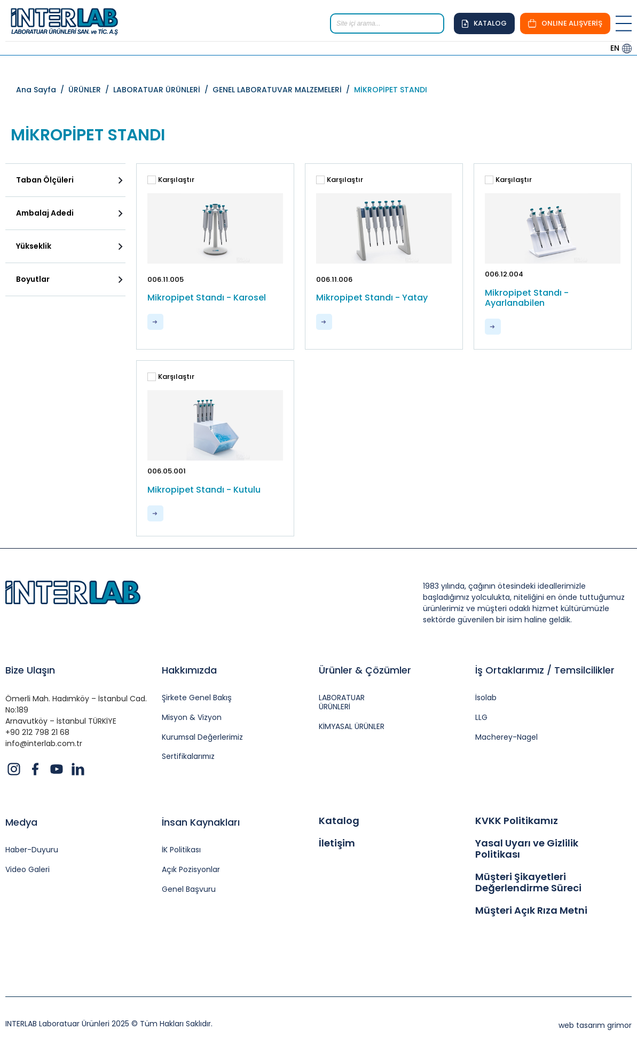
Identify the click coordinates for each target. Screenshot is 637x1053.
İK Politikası (181, 849)
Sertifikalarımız (189, 757)
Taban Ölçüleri (45, 180)
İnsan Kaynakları (201, 822)
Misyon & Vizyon (192, 717)
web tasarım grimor (595, 1025)
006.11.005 (165, 279)
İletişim (337, 843)
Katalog (339, 821)
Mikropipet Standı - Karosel (206, 297)
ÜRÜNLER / (90, 89)
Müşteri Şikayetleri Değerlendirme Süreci (528, 882)
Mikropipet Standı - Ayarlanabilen (527, 298)
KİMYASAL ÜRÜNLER (352, 726)
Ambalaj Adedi (45, 213)
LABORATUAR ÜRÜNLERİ (342, 702)
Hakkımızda (189, 670)
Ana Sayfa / (42, 89)
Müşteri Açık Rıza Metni (531, 910)
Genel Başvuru (189, 889)
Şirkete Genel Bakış (197, 697)
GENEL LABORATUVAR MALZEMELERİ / (283, 89)
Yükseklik (33, 246)
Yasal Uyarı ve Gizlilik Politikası (526, 848)
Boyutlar (33, 279)
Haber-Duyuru (31, 849)
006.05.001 (166, 471)
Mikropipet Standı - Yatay (372, 297)
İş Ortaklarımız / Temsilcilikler (545, 670)
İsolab (486, 697)
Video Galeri (27, 869)
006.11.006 (334, 279)
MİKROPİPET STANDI (390, 89)
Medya (21, 822)
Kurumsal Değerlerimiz (203, 737)
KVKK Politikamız (516, 821)
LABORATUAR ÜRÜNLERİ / (163, 89)
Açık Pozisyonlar (191, 869)
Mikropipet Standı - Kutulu (204, 490)
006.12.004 (504, 274)
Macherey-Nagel (506, 737)
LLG (481, 717)
